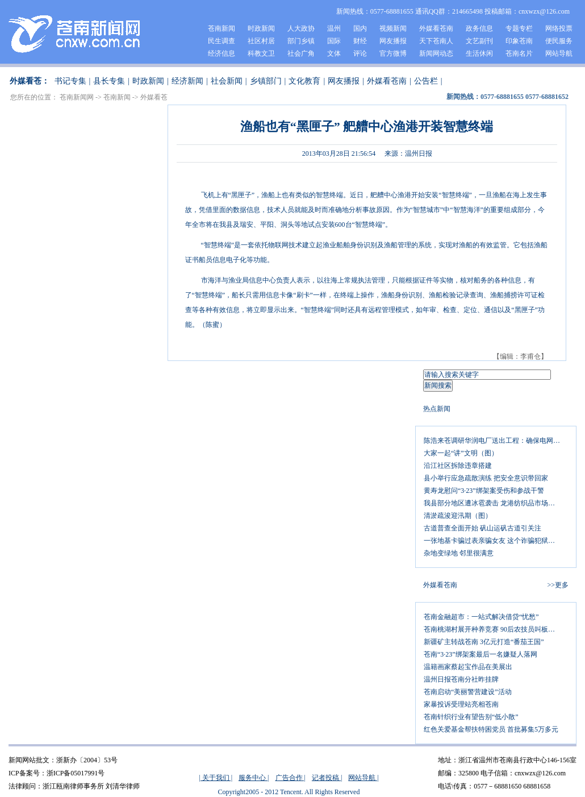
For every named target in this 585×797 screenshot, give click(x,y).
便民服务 (559, 41)
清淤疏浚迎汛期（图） (458, 516)
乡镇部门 (266, 81)
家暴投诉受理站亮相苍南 (461, 704)
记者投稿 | (327, 778)
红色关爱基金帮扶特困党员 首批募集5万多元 (491, 729)
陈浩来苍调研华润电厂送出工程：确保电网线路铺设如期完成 (496, 441)
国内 (360, 28)
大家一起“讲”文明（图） (461, 453)
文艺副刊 (479, 41)
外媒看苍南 (436, 28)
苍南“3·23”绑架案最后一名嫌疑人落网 (480, 654)
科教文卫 (261, 53)
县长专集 (109, 81)
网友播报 (393, 41)
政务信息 (479, 28)
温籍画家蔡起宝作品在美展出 (468, 667)
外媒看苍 (154, 97)
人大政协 (301, 28)
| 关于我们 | (215, 778)
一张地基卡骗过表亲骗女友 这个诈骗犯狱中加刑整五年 (496, 541)
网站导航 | (363, 778)
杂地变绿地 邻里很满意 (459, 553)
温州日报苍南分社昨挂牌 (461, 679)
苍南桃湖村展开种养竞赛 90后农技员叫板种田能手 (496, 629)
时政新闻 (261, 28)
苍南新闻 (221, 28)
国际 (334, 41)
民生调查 (221, 41)
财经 (360, 41)
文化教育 (304, 81)
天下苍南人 (436, 41)
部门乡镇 (301, 41)
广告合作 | (290, 778)
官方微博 (393, 53)
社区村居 (261, 41)
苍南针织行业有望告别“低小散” (471, 717)
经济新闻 (187, 81)
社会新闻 (227, 81)
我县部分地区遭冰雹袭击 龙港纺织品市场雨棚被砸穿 (496, 503)
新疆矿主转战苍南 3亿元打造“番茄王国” (484, 642)
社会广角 (301, 53)
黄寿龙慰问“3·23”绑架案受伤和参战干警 (484, 491)
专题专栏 (519, 28)
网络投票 (559, 28)
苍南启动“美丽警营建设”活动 (468, 692)
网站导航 (559, 53)
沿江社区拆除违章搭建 (458, 466)
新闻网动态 (436, 53)
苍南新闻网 (77, 97)
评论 (360, 53)
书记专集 (70, 81)
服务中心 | (254, 778)
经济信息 (221, 53)
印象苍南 (519, 41)
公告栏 (426, 81)
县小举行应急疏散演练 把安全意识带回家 (486, 478)
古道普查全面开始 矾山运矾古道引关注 (482, 528)
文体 (334, 53)
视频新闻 (393, 28)
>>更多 (558, 585)
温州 (334, 28)
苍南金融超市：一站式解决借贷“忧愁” (481, 617)
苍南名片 (519, 53)
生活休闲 (479, 53)
